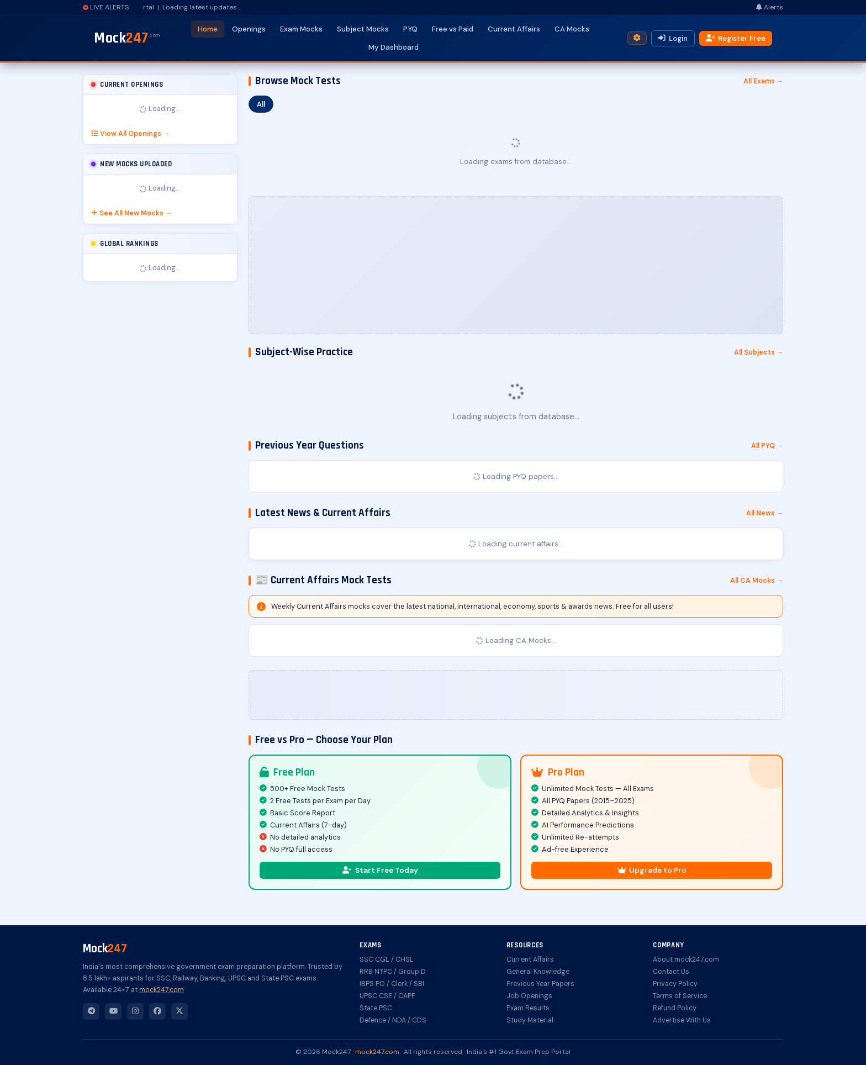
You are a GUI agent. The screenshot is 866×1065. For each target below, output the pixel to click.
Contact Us (671, 971)
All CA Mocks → (756, 580)
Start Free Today (380, 870)
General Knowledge (537, 971)
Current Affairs (514, 29)
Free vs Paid (452, 29)
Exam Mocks (301, 29)
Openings (249, 29)
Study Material (529, 1020)
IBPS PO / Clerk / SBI (392, 983)
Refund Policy (674, 1008)
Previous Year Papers (540, 983)
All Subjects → (758, 352)
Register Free (735, 38)
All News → (764, 513)
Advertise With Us (682, 1020)
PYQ (410, 29)
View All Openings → (130, 133)
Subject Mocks (363, 29)
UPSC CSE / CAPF (387, 996)
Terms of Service (680, 996)
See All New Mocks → (131, 213)
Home (208, 29)
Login (673, 38)
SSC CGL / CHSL (387, 959)
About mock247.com (686, 959)
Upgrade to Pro (652, 870)
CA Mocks (572, 29)
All (261, 104)
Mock (127, 38)
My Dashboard (393, 47)
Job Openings (529, 996)
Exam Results (528, 1008)
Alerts (769, 7)
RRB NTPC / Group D (393, 971)
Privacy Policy (675, 983)
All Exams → (763, 81)
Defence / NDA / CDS (393, 1020)
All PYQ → (767, 445)
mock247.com (161, 989)
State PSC (376, 1008)
